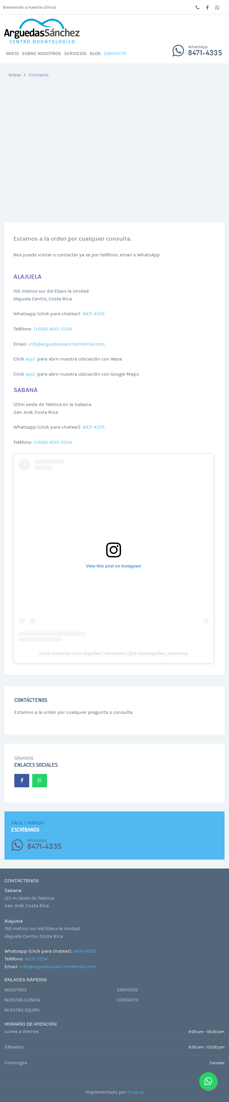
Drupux (135, 1092)
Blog (95, 53)
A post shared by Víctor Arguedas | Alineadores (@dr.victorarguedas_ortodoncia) (113, 653)
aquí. (30, 359)
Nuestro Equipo (22, 1010)
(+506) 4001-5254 (53, 329)
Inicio (12, 53)
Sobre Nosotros (41, 53)
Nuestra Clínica (22, 1000)
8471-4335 (205, 53)
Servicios (75, 53)
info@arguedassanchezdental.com (66, 344)
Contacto (115, 53)
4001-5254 (36, 959)
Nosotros (15, 990)
